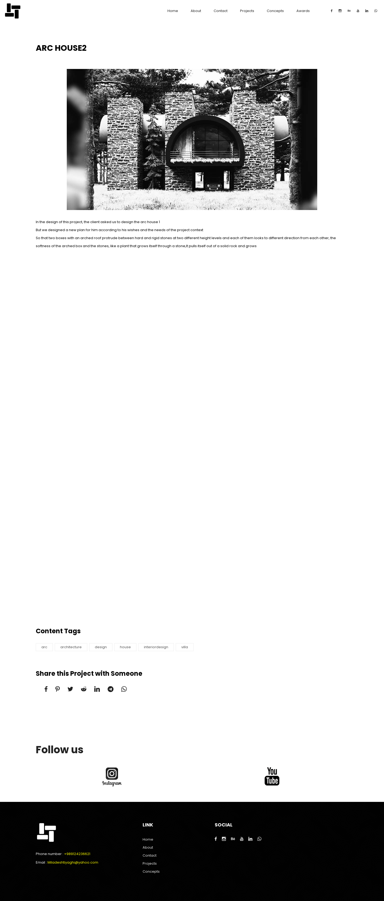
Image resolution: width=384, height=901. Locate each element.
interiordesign (156, 647)
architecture (71, 647)
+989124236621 (77, 853)
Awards (303, 10)
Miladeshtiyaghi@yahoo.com (73, 862)
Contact (221, 10)
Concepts (275, 10)
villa (184, 647)
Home (172, 10)
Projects (247, 10)
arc (44, 647)
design (101, 647)
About (196, 10)
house (125, 647)
